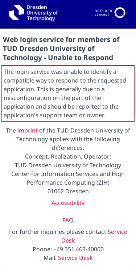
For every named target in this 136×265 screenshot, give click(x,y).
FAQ (68, 220)
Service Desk (75, 258)
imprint (27, 130)
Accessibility (68, 203)
